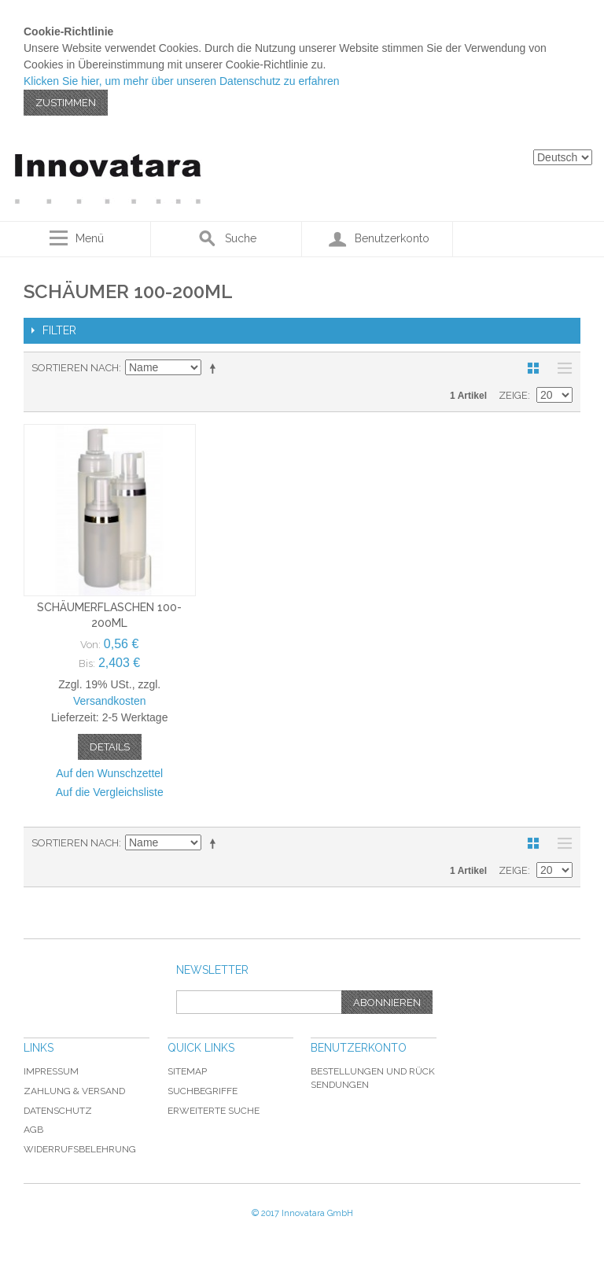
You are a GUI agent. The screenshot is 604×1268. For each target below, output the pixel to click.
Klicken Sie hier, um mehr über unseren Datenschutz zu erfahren (182, 81)
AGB (33, 1129)
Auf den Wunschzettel (109, 773)
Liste (561, 368)
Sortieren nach (75, 368)
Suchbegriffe (203, 1091)
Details (110, 747)
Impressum (51, 1071)
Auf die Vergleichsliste (110, 792)
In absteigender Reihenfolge (215, 368)
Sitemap (187, 1071)
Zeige (513, 395)
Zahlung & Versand (74, 1091)
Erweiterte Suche (214, 1110)
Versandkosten (109, 701)
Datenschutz (58, 1110)
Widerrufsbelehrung (80, 1149)
